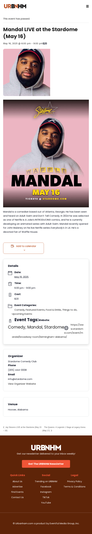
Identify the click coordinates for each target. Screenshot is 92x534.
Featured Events (35, 309)
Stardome (54, 327)
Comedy (19, 309)
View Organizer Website (22, 383)
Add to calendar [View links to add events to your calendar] (26, 246)
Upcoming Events (22, 313)
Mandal (34, 327)
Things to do (69, 309)
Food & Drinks (53, 309)
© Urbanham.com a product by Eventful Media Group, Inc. (46, 523)
